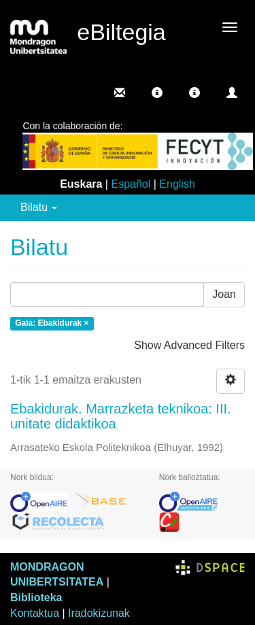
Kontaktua (34, 613)
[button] (157, 92)
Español (130, 184)
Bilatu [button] (38, 207)
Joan (224, 294)
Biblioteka (36, 597)
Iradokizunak (99, 613)
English (176, 184)
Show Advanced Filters (189, 345)
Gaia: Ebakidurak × (51, 323)
